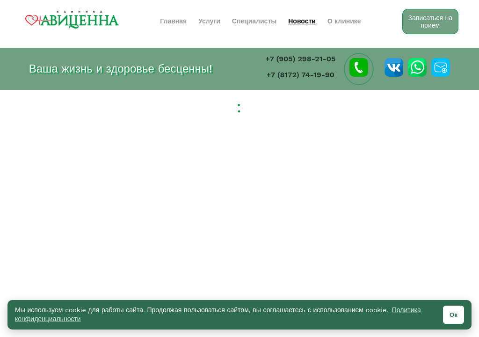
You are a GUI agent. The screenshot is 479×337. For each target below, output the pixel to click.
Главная (173, 21)
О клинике (344, 21)
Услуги (209, 21)
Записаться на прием (430, 21)
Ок (453, 314)
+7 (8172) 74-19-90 (300, 74)
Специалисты (254, 21)
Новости (302, 21)
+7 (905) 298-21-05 (300, 58)
